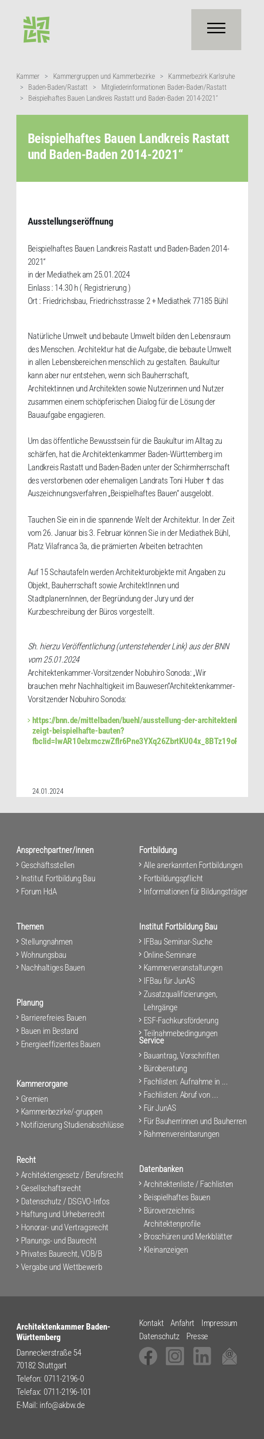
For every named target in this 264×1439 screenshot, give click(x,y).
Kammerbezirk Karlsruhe (201, 76)
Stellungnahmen (47, 941)
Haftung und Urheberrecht (63, 1214)
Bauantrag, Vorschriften (181, 1055)
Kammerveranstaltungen (183, 967)
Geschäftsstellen (48, 865)
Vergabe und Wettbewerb (61, 1267)
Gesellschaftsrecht (51, 1188)
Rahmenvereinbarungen (181, 1134)
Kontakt (151, 1323)
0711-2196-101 (67, 1392)
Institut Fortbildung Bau (58, 878)
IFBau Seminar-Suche (178, 941)
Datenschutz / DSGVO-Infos (65, 1201)
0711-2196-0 (64, 1378)
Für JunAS (160, 1108)
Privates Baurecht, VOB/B (61, 1254)
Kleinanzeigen (166, 1249)
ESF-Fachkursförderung (181, 1020)
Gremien (34, 1099)
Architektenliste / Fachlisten (188, 1184)
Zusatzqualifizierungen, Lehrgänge (181, 1000)
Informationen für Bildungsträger (196, 891)
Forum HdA (39, 891)
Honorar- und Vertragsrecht (65, 1227)
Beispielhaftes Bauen (177, 1197)
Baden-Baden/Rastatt (58, 87)
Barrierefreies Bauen (53, 1017)
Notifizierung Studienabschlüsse (72, 1125)
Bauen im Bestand (50, 1031)
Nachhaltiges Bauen (53, 967)
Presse (197, 1336)
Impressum (219, 1323)
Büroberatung (165, 1068)
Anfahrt (182, 1323)
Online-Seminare (170, 955)
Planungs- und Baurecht (59, 1240)
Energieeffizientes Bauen (60, 1044)
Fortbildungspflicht (174, 878)
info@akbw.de (62, 1405)
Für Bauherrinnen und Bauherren (195, 1121)
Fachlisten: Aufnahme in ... (186, 1081)
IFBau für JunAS (169, 981)
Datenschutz (159, 1336)
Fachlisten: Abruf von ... (181, 1095)
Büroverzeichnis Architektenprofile (172, 1217)
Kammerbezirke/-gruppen (62, 1111)
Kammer (28, 76)
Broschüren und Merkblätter (188, 1236)
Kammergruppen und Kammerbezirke (104, 76)
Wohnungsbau (43, 955)
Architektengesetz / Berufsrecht (72, 1175)
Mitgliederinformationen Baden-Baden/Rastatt (164, 87)
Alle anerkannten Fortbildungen (193, 865)
